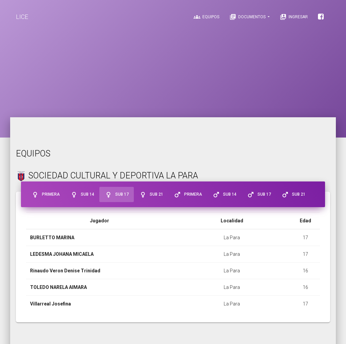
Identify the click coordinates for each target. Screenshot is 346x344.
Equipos (206, 17)
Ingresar (294, 17)
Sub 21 (151, 195)
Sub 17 (116, 195)
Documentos (248, 17)
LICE (22, 16)
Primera (45, 195)
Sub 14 (82, 195)
